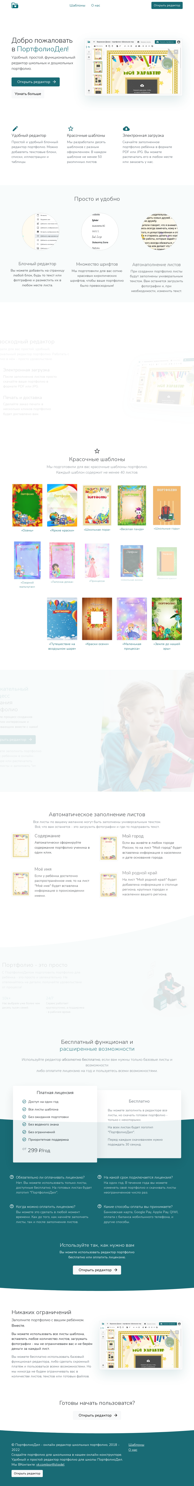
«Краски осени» (97, 639)
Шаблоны (77, 5)
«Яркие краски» (62, 525)
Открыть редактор (167, 5)
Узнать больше (28, 93)
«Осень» (27, 525)
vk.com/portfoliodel (50, 1464)
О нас (95, 5)
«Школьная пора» (97, 522)
